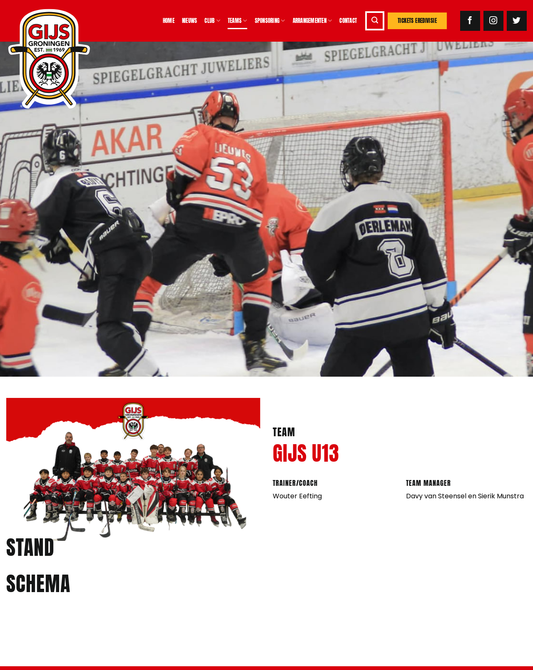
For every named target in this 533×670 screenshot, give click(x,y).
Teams (237, 21)
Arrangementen (312, 21)
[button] (374, 20)
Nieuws (189, 21)
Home (168, 21)
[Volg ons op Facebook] (470, 21)
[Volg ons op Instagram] (493, 21)
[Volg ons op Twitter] (517, 21)
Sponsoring (270, 21)
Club (212, 21)
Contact (348, 21)
